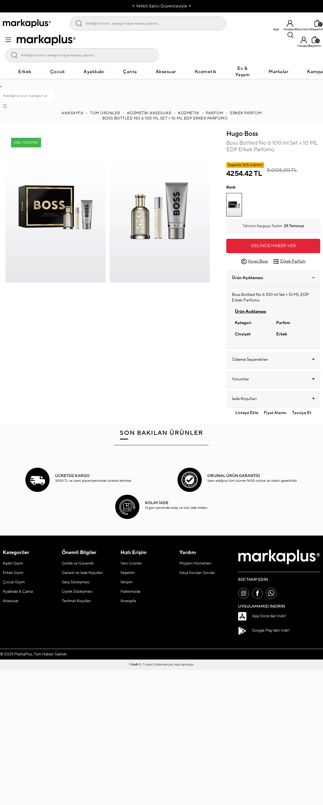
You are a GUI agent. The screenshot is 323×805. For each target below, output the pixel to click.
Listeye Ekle (246, 412)
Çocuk (57, 72)
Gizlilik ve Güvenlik (78, 563)
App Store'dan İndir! (262, 616)
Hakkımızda (130, 591)
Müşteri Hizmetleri (195, 563)
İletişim (126, 582)
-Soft (134, 665)
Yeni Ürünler (131, 563)
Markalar (278, 72)
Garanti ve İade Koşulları (82, 572)
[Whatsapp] (271, 593)
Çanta (130, 72)
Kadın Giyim (13, 563)
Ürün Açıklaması (273, 277)
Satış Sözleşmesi (76, 582)
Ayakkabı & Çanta (18, 591)
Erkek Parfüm (246, 113)
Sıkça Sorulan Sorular (197, 572)
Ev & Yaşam (242, 71)
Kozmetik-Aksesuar (149, 113)
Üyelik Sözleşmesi (77, 591)
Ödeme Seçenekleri (273, 359)
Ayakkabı (94, 72)
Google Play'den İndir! (264, 631)
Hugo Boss (242, 133)
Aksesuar (166, 72)
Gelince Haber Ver (273, 245)
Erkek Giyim (13, 572)
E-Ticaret (146, 665)
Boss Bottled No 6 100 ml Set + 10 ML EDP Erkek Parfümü (165, 118)
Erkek (24, 72)
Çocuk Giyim (14, 582)
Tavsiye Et (301, 412)
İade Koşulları (273, 399)
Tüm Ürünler (105, 113)
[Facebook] (257, 593)
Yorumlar (273, 379)
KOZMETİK (188, 113)
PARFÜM (214, 113)
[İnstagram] (243, 593)
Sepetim (127, 572)
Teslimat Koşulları (76, 601)
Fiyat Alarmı (275, 412)
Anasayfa (72, 113)
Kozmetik (206, 72)
